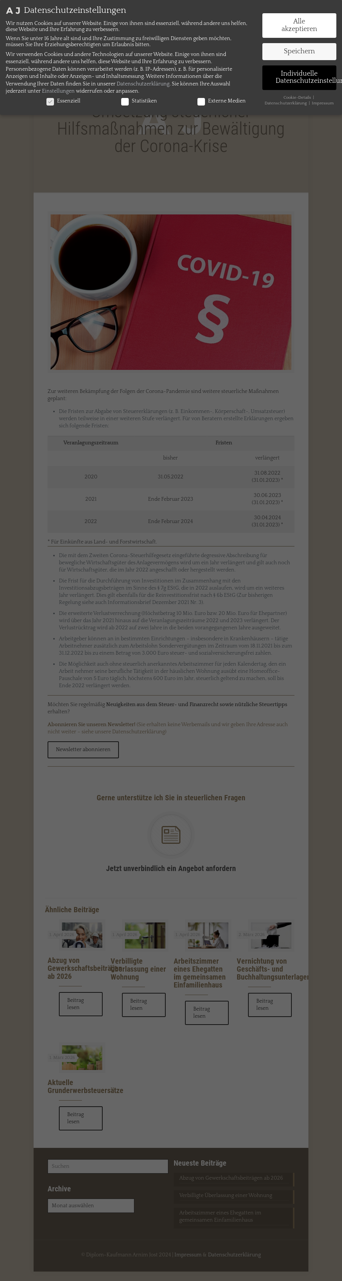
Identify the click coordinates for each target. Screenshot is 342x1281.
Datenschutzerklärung (143, 84)
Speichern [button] (299, 51)
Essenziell (63, 101)
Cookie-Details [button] (297, 97)
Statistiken (139, 101)
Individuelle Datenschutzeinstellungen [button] (306, 77)
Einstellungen (58, 91)
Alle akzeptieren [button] (299, 25)
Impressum (323, 103)
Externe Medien (221, 101)
